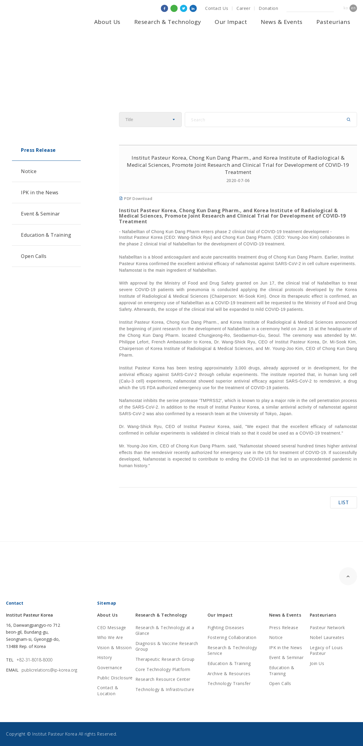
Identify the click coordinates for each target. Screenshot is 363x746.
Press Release (38, 150)
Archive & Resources (229, 673)
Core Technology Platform (162, 669)
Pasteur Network (327, 627)
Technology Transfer (229, 683)
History (104, 657)
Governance (109, 667)
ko (346, 7)
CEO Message (111, 627)
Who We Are (110, 637)
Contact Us (216, 8)
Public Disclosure (115, 678)
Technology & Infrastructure (164, 689)
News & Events (282, 22)
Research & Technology (167, 22)
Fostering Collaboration (232, 637)
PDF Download (135, 198)
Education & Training (46, 235)
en (353, 7)
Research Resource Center (162, 679)
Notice (28, 171)
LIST (343, 502)
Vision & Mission (114, 647)
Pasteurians (333, 22)
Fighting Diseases (226, 627)
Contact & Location (107, 690)
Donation (268, 8)
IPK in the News (40, 192)
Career (243, 8)
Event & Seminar (40, 213)
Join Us (317, 663)
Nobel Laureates (327, 637)
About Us (107, 22)
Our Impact (231, 22)
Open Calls (33, 256)
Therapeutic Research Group (165, 659)
